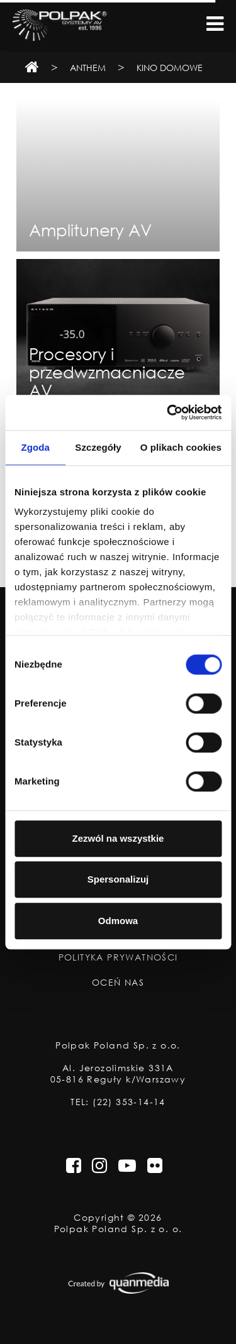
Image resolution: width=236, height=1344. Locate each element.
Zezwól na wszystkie (118, 838)
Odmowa (118, 920)
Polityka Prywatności (118, 957)
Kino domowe (170, 68)
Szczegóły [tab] (98, 447)
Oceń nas (118, 982)
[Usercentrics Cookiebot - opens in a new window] (168, 412)
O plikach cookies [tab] (181, 447)
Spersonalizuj (118, 879)
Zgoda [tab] (35, 447)
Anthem (88, 68)
